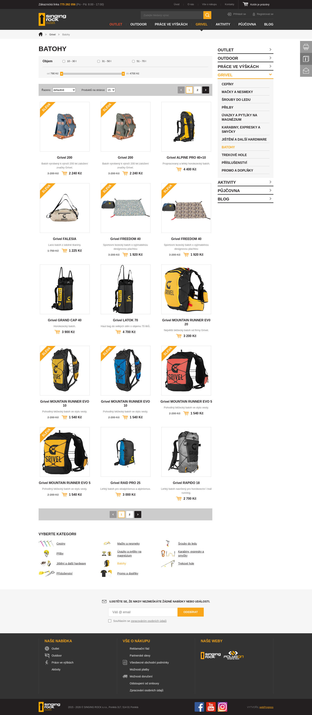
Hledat (207, 15)
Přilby (51, 553)
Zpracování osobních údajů (147, 690)
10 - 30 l (71, 61)
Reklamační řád (140, 648)
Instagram (222, 707)
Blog (268, 24)
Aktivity (223, 24)
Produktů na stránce (93, 89)
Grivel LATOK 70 (125, 320)
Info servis (306, 59)
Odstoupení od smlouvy (145, 683)
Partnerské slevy (140, 655)
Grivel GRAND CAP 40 (65, 320)
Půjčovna (247, 24)
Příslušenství (55, 573)
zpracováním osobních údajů (149, 621)
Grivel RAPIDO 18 (186, 483)
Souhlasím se (140, 621)
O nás (191, 4)
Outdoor (138, 24)
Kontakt (306, 71)
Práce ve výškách (171, 24)
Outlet (115, 24)
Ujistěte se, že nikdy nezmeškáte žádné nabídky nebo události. (159, 601)
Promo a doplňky (118, 573)
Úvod (176, 4)
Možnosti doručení (141, 676)
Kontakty (229, 4)
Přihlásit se (239, 14)
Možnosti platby (140, 669)
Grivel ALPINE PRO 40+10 (186, 157)
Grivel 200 (64, 157)
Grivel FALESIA (64, 239)
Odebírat (190, 612)
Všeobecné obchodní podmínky (149, 662)
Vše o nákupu (209, 4)
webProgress (266, 707)
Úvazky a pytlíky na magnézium (120, 553)
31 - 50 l (106, 61)
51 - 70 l (141, 61)
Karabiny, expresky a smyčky (182, 553)
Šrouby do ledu (178, 543)
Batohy (112, 563)
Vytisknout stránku (306, 47)
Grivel (202, 24)
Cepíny (52, 543)
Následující (205, 89)
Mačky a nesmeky (119, 543)
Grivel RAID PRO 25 (125, 483)
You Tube (211, 707)
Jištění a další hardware (62, 563)
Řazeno (46, 89)
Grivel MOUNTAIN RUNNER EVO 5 (186, 401)
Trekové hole (177, 563)
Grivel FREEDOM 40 (125, 239)
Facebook (199, 707)
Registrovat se (265, 14)
